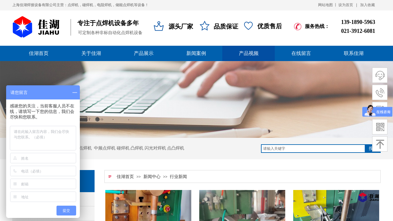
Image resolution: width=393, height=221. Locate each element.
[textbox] (313, 148)
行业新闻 (178, 176)
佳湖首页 (125, 176)
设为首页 (345, 5)
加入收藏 (367, 5)
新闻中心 (152, 176)
